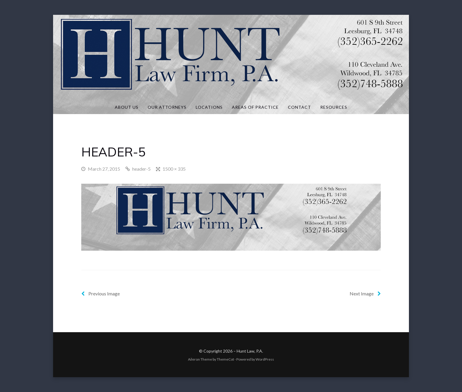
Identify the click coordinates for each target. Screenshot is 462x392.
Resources (333, 107)
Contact (299, 107)
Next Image (365, 293)
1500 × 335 (174, 169)
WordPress (265, 359)
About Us (126, 107)
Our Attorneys (167, 107)
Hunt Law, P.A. (250, 350)
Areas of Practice (255, 107)
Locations (209, 107)
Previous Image (100, 293)
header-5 (141, 169)
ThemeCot (225, 359)
